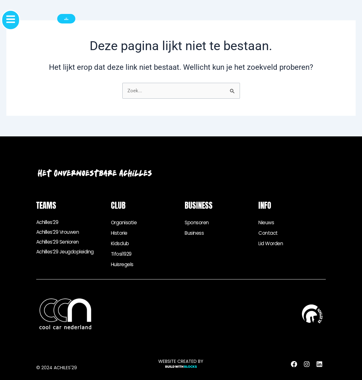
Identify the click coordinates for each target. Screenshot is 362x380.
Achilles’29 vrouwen (59, 233)
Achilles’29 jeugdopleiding (66, 254)
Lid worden (271, 243)
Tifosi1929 (121, 254)
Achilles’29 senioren (59, 243)
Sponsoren (197, 222)
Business (194, 233)
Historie (119, 233)
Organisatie (124, 222)
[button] (31, 20)
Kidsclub (120, 243)
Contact (268, 233)
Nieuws (266, 222)
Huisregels (123, 264)
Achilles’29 (48, 222)
